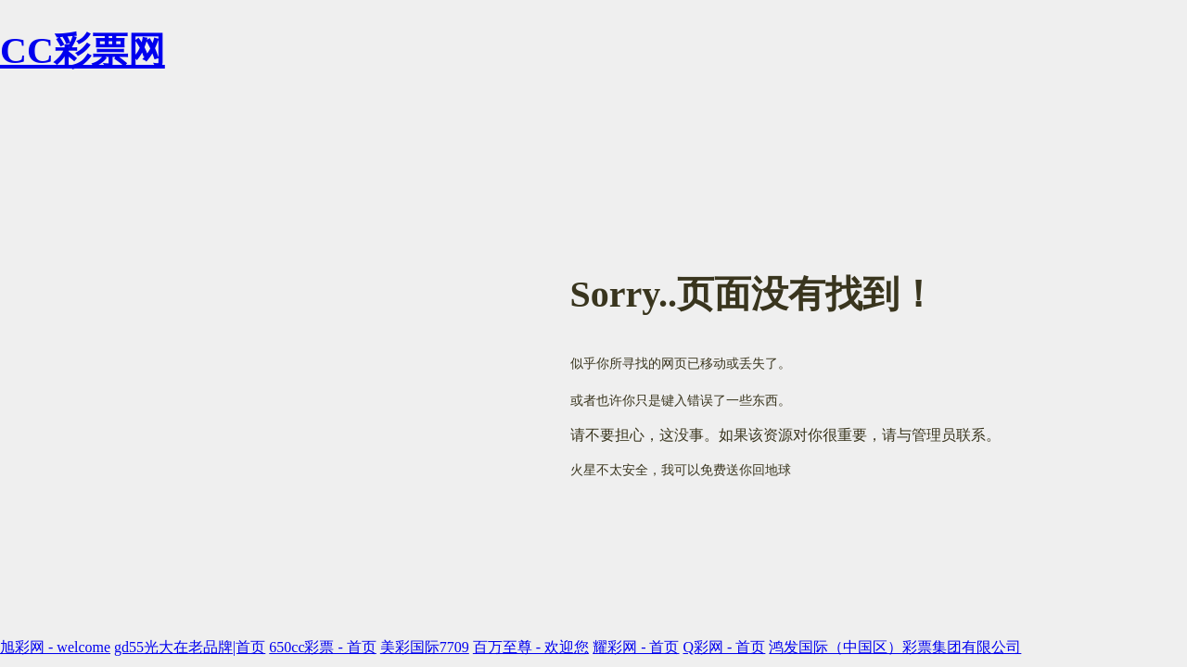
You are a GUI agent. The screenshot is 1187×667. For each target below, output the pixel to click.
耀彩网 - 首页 (636, 647)
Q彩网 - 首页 (724, 647)
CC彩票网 (82, 50)
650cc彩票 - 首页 (323, 647)
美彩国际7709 (424, 647)
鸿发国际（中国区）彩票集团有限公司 (895, 647)
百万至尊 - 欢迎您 (531, 647)
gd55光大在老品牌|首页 (189, 647)
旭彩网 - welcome (55, 647)
